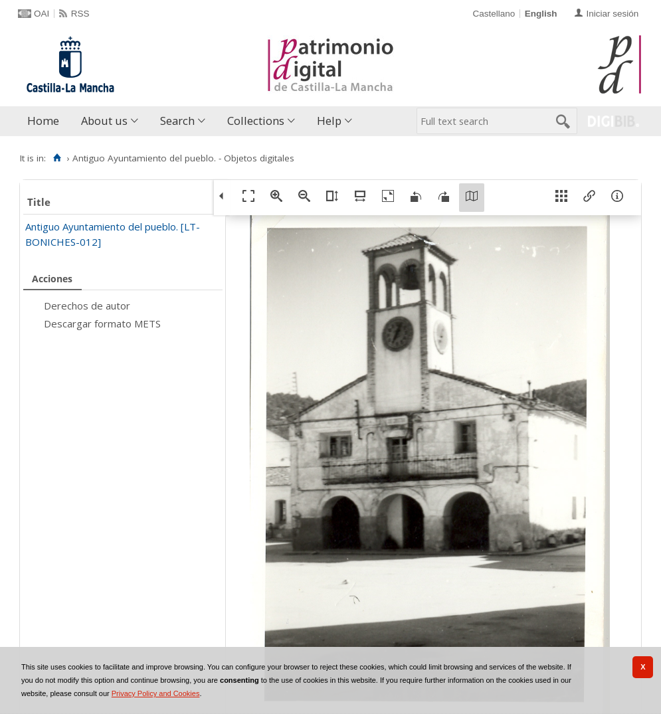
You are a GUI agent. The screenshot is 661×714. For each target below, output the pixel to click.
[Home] (56, 158)
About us (104, 120)
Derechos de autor (87, 305)
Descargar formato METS (102, 323)
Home (43, 120)
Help (329, 120)
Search (177, 120)
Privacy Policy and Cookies (156, 693)
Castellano (493, 14)
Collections (255, 120)
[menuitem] (46, 121)
